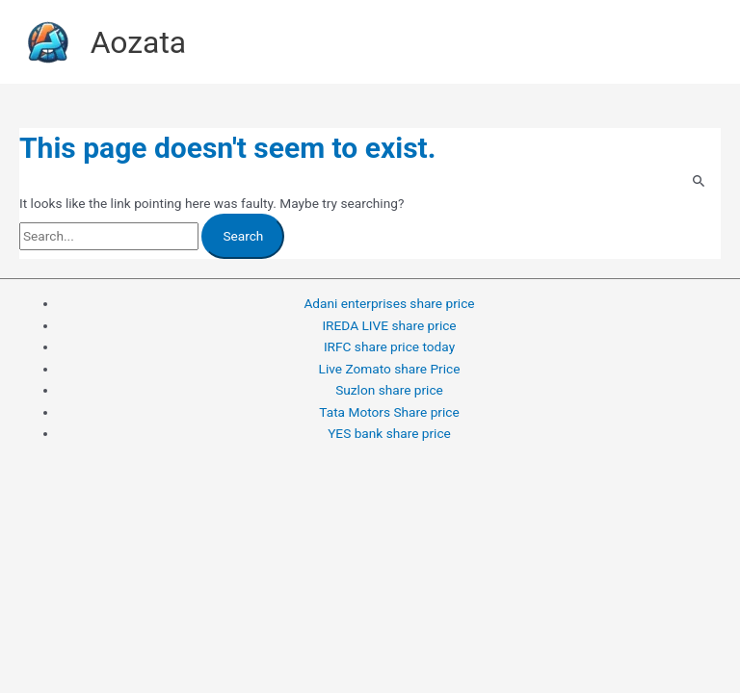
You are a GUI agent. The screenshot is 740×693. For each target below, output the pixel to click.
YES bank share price (389, 433)
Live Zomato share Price (390, 368)
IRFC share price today (389, 346)
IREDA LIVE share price (389, 325)
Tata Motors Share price (389, 412)
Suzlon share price (389, 390)
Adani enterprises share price (389, 303)
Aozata (139, 42)
